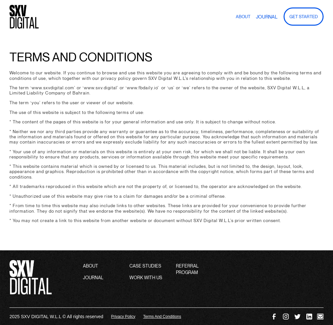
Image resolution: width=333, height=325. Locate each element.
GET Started (303, 16)
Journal (266, 16)
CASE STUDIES (145, 266)
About (243, 17)
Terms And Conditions (162, 316)
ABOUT (90, 266)
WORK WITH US (145, 277)
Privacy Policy (123, 316)
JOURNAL (93, 277)
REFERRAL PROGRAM (187, 269)
